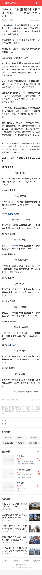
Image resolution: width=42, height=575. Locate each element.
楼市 (12, 25)
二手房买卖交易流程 (34, 443)
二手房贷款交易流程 (34, 437)
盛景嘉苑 (12, 214)
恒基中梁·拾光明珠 (24, 470)
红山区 (15, 202)
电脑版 (15, 561)
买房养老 (21, 443)
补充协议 (7, 437)
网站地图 (26, 561)
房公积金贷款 (8, 443)
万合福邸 (20, 483)
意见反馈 (36, 561)
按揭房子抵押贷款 (21, 437)
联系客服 (5, 561)
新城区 (15, 246)
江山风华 (12, 345)
